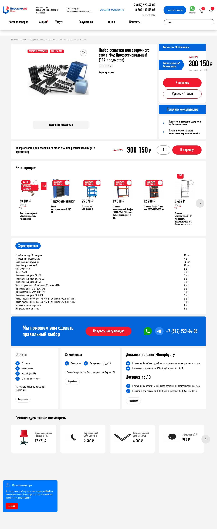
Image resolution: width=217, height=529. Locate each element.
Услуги (59, 22)
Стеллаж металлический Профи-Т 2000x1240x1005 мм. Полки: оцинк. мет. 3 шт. (123, 212)
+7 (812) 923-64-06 (143, 5)
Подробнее (23, 399)
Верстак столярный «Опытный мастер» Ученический (28, 216)
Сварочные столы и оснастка (42, 39)
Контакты (134, 22)
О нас (111, 22)
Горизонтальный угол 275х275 (141, 434)
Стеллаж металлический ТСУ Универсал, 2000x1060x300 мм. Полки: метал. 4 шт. (183, 219)
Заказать (175, 10)
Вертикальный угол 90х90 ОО (91, 434)
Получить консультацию (108, 331)
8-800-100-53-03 (145, 10)
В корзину (182, 83)
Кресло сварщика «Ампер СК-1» (43, 434)
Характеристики (28, 246)
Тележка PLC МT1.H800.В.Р (87, 208)
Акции (43, 22)
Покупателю (86, 22)
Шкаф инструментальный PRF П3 (61, 209)
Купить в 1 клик (182, 94)
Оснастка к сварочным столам (73, 39)
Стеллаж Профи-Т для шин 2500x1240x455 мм (154, 208)
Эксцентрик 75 (189, 434)
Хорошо (11, 505)
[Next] (200, 203)
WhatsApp (192, 10)
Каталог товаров (18, 22)
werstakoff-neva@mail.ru (112, 10)
